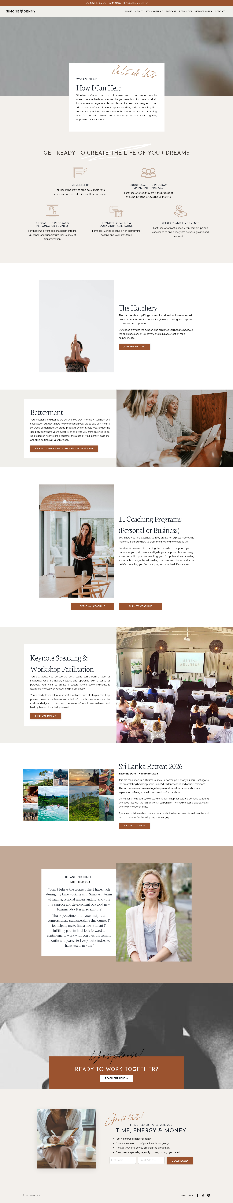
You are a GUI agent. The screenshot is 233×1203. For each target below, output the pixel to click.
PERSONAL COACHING (92, 607)
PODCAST (171, 11)
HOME (128, 11)
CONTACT (220, 11)
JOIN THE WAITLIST (134, 347)
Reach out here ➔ (116, 1079)
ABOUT (139, 11)
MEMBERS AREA (203, 11)
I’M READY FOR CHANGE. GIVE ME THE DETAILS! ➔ (64, 449)
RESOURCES (185, 11)
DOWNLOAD (180, 1161)
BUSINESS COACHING (140, 607)
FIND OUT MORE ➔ (46, 716)
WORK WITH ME (154, 11)
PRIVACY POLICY (186, 1196)
